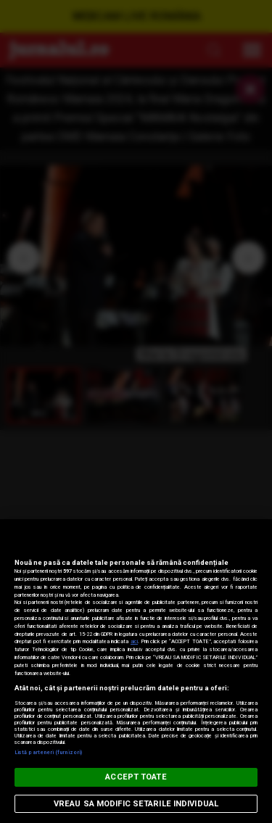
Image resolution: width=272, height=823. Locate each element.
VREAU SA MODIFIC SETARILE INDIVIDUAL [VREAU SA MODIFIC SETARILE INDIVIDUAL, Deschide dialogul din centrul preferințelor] (136, 803)
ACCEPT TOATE (135, 777)
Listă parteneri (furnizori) (48, 752)
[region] (136, 671)
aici (134, 641)
